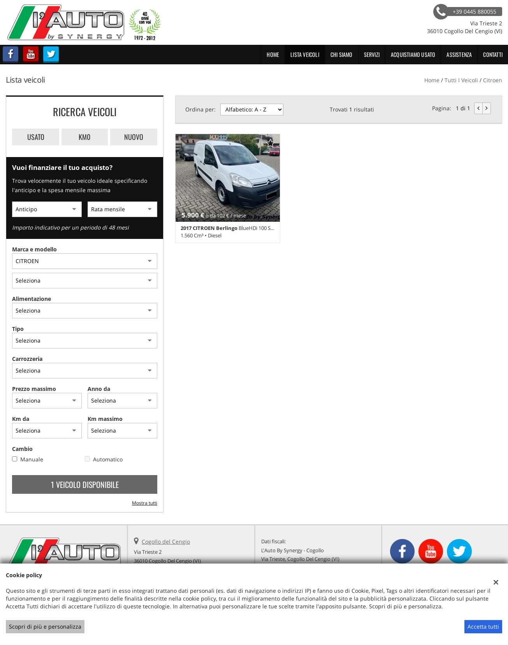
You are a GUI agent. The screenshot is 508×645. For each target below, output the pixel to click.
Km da (20, 418)
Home (273, 54)
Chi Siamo (341, 54)
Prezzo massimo (34, 388)
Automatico (107, 459)
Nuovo (133, 137)
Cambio (22, 448)
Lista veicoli (304, 54)
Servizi (372, 54)
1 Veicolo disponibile (85, 484)
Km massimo (105, 418)
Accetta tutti (483, 626)
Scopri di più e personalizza (45, 626)
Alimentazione (31, 298)
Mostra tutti (144, 503)
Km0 (84, 137)
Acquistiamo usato (413, 54)
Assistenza (459, 54)
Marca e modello (34, 249)
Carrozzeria (27, 358)
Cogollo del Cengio (166, 541)
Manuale (32, 459)
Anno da (99, 388)
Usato (35, 137)
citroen (492, 80)
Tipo (18, 328)
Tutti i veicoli (461, 80)
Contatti (493, 54)
